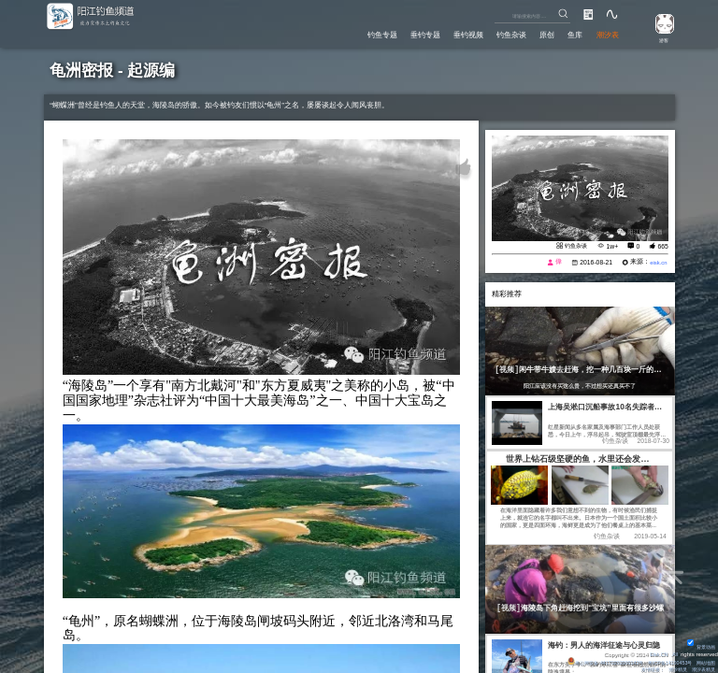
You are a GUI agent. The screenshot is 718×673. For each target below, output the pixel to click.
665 (662, 246)
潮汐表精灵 (701, 668)
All (674, 651)
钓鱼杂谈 (497, 33)
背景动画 (699, 644)
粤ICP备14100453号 (661, 660)
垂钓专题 (401, 33)
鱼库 (569, 33)
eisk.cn (657, 262)
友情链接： (641, 668)
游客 (659, 39)
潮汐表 (605, 33)
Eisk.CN (656, 651)
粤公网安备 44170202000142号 (588, 660)
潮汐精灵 (671, 668)
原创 (537, 33)
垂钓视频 (450, 33)
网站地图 (704, 660)
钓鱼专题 (352, 33)
